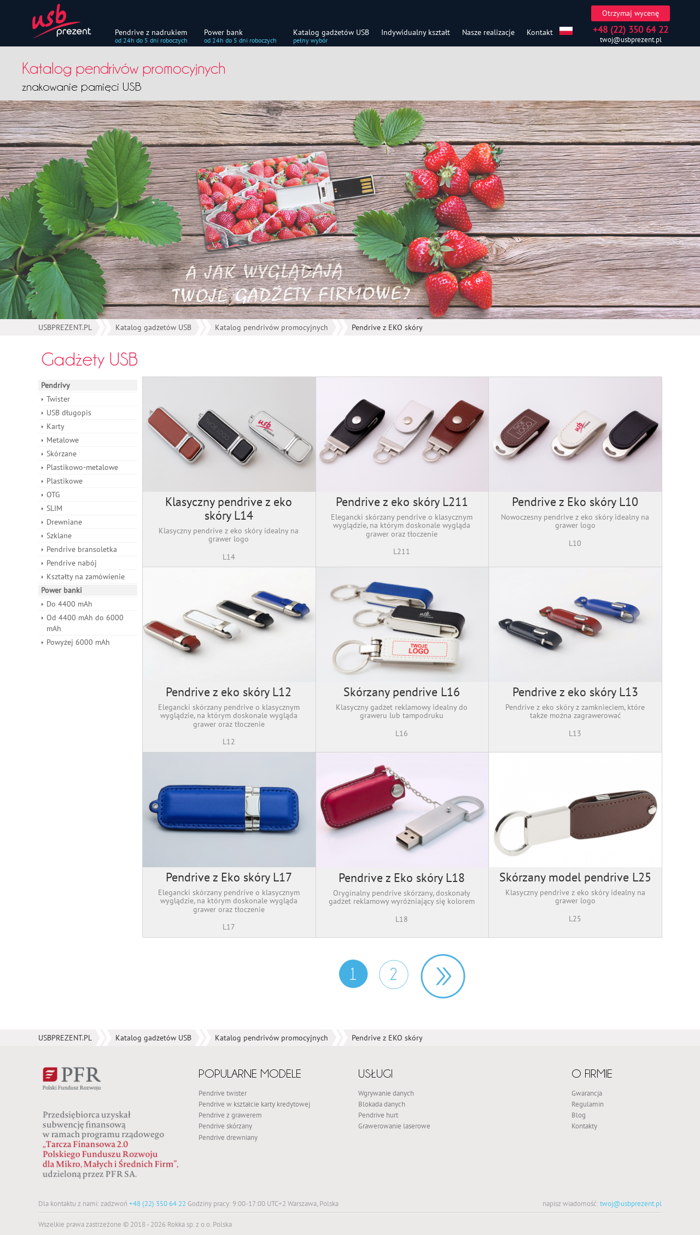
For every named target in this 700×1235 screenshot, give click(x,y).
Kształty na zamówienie (85, 576)
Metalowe (62, 440)
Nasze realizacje (488, 32)
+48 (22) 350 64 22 (157, 1203)
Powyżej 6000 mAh (78, 642)
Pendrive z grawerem (230, 1114)
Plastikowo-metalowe (82, 467)
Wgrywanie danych (386, 1093)
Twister (58, 399)
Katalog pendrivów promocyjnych (271, 327)
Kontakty (584, 1125)
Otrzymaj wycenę (630, 13)
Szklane (59, 535)
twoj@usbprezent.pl (631, 39)
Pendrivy (55, 385)
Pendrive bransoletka (81, 549)
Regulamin (587, 1103)
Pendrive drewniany (228, 1137)
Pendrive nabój (71, 563)
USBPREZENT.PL (65, 327)
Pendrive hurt (378, 1114)
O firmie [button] (591, 1073)
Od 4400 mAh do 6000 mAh (85, 623)
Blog (578, 1114)
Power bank (223, 32)
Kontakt (540, 32)
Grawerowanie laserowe (394, 1125)
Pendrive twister (223, 1093)
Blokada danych (381, 1103)
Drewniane (64, 522)
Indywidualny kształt (415, 32)
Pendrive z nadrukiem (151, 32)
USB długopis (68, 412)
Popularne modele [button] (250, 1073)
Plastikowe (64, 481)
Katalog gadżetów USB (331, 32)
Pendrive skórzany (225, 1125)
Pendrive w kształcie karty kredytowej (254, 1103)
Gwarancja (586, 1093)
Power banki (61, 590)
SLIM (54, 508)
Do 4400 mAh (69, 604)
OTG (53, 494)
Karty (55, 426)
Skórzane (61, 453)
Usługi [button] (375, 1073)
